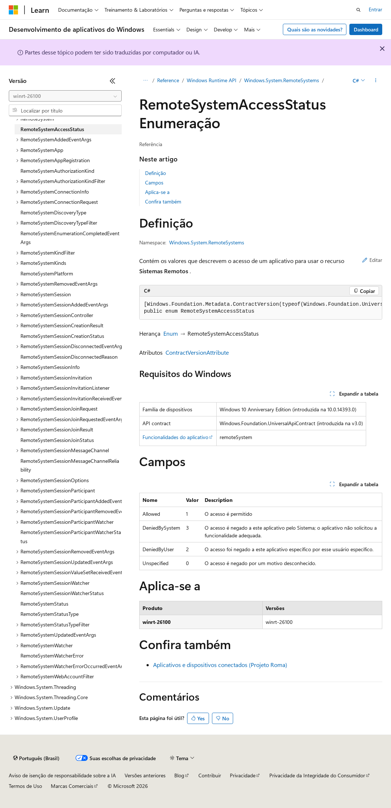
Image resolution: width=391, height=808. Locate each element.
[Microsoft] (13, 10)
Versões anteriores (145, 775)
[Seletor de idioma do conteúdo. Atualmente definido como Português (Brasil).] (36, 758)
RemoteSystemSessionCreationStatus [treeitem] (62, 335)
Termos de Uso (25, 785)
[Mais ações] (375, 81)
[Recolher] (112, 80)
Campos (154, 182)
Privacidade (242, 775)
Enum (170, 333)
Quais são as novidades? (314, 29)
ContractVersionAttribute (197, 352)
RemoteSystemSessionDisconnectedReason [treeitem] (69, 356)
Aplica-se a (157, 191)
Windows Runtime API (211, 80)
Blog (179, 775)
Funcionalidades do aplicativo (175, 437)
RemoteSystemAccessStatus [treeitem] (52, 129)
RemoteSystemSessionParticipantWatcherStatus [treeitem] (70, 537)
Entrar (375, 9)
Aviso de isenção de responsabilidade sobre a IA (62, 775)
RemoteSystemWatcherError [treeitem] (52, 655)
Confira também (163, 201)
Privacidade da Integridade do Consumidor (317, 775)
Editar (372, 259)
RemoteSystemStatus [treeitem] (44, 603)
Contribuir (209, 775)
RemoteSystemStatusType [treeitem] (49, 613)
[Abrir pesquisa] (358, 9)
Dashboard (366, 29)
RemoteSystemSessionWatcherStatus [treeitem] (62, 593)
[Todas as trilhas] (145, 81)
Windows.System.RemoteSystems (281, 80)
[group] (260, 308)
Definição (155, 172)
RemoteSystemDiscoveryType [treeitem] (53, 212)
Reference (168, 80)
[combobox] (65, 96)
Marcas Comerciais (72, 785)
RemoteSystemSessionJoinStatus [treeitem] (57, 440)
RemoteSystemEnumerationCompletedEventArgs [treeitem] (69, 238)
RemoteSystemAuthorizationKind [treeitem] (57, 170)
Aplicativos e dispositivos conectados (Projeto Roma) (220, 664)
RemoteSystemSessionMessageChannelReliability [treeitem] (69, 465)
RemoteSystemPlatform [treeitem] (46, 273)
